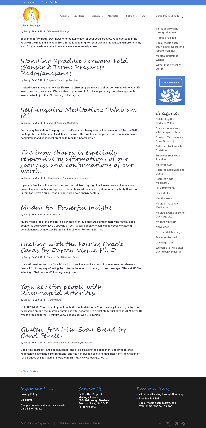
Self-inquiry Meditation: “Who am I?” (79, 113)
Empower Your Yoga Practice (62, 80)
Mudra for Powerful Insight (66, 208)
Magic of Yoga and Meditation (62, 123)
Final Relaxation (165, 188)
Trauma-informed (166, 237)
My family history (166, 221)
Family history (164, 164)
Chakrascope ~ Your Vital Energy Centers (68, 178)
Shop (144, 16)
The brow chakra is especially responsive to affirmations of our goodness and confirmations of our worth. (77, 162)
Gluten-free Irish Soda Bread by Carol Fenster (73, 333)
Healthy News (54, 300)
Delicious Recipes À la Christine (63, 342)
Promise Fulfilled (166, 37)
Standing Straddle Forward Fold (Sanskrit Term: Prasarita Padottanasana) (74, 67)
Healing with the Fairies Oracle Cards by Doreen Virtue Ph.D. (72, 247)
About (63, 16)
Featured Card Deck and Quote (63, 257)
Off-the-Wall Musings (58, 31)
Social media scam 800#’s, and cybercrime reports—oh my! (170, 46)
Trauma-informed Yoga (166, 16)
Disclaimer (27, 399)
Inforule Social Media (87, 423)
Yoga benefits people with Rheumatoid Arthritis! (61, 290)
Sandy (27, 31)
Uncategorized (165, 242)
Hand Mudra (53, 214)
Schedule (96, 16)
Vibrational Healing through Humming (161, 394)
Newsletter (113, 16)
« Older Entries (29, 371)
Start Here (79, 16)
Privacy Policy (29, 394)
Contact (130, 16)
